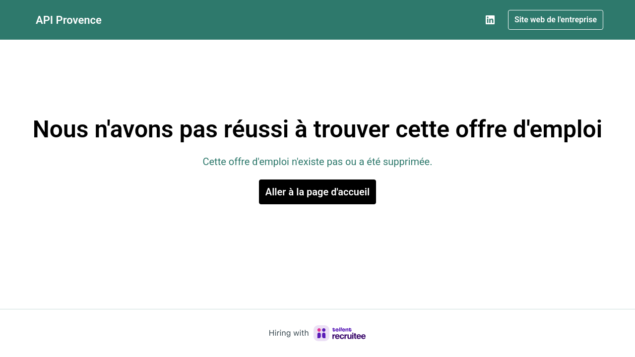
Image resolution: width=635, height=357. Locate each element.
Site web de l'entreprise (555, 19)
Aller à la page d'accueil (317, 192)
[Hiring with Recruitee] (317, 333)
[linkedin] (490, 20)
